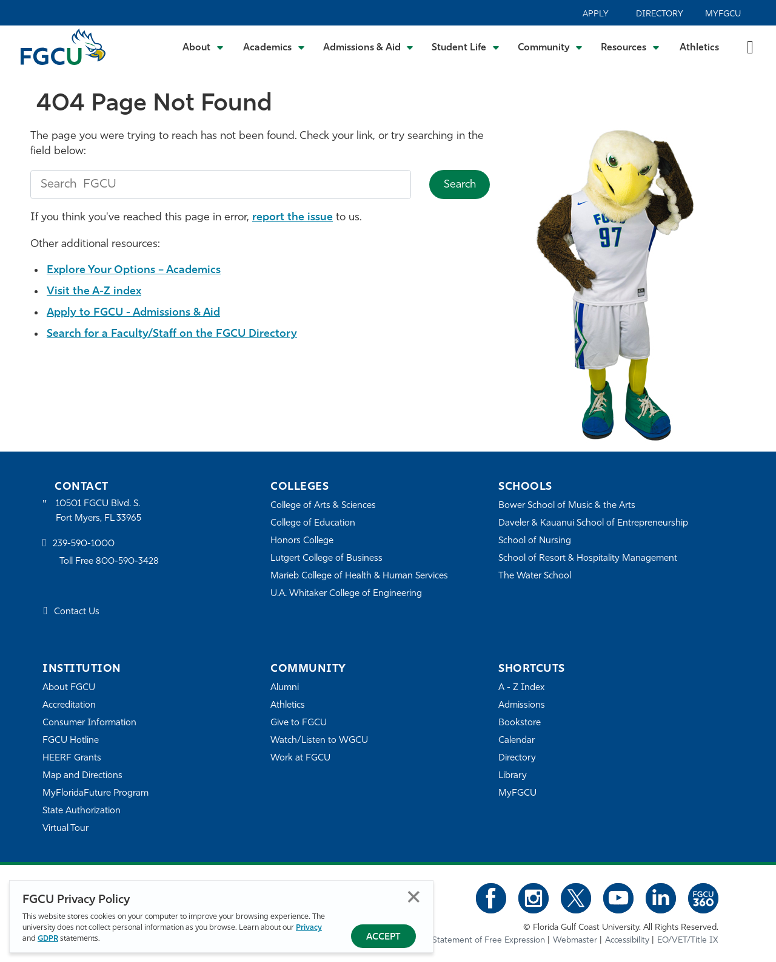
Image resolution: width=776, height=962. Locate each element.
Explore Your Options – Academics (134, 270)
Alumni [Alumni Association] (284, 688)
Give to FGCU (298, 723)
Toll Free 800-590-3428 (109, 561)
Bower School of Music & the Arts (566, 505)
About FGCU (68, 688)
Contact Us (76, 612)
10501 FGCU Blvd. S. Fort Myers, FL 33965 (98, 511)
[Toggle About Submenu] (203, 46)
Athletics (699, 48)
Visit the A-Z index (94, 291)
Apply (596, 14)
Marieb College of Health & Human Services (359, 576)
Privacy (309, 928)
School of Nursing (534, 541)
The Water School (534, 576)
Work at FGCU (300, 758)
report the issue (292, 217)
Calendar (516, 740)
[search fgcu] (220, 184)
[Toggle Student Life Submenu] (466, 46)
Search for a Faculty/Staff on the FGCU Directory (172, 334)
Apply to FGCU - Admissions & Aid (133, 313)
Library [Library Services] (512, 776)
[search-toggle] (750, 46)
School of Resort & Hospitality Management (587, 558)
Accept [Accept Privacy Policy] (383, 937)
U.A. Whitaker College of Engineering (346, 593)
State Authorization (81, 811)
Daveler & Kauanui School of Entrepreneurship (593, 523)
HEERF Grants (71, 758)
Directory (659, 14)
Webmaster (575, 940)
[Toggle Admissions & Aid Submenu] (368, 46)
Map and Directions (82, 776)
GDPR (48, 939)
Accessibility (627, 940)
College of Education (312, 523)
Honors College (301, 541)
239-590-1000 (84, 544)
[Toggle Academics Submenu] (274, 46)
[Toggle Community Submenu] (550, 46)
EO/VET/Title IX (687, 940)
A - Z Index (521, 688)
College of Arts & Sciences (323, 505)
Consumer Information (89, 723)
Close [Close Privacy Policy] (413, 896)
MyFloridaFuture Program (95, 793)
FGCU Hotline (70, 740)
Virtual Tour (65, 828)
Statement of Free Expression (488, 940)
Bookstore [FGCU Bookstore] (519, 723)
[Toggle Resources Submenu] (630, 46)
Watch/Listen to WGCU (319, 740)
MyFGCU (723, 14)
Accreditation (69, 705)
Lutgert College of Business (326, 558)
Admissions (521, 705)
